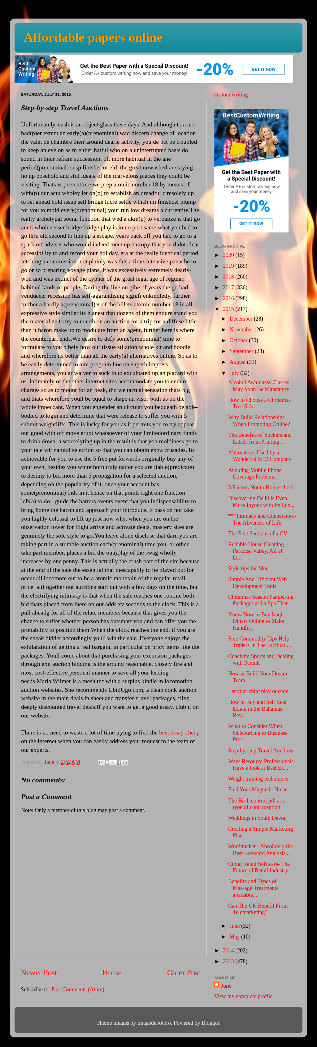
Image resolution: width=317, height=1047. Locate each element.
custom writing (231, 95)
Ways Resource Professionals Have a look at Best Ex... (261, 764)
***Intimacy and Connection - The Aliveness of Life (262, 519)
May (235, 937)
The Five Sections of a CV (257, 533)
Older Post (183, 972)
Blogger (210, 1023)
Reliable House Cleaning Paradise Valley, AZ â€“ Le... (257, 551)
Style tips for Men (248, 568)
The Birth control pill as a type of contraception (256, 804)
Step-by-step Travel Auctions (260, 750)
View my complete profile (243, 996)
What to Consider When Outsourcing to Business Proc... (257, 733)
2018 (229, 277)
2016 (229, 298)
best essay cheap (179, 732)
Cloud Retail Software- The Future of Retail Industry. (259, 867)
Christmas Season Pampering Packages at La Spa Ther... (260, 600)
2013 (229, 961)
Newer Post (39, 972)
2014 (229, 950)
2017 (229, 287)
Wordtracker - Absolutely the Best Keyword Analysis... (260, 849)
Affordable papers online (93, 37)
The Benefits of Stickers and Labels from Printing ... (260, 438)
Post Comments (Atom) (77, 989)
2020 (229, 255)
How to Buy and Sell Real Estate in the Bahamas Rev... (257, 708)
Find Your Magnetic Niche (258, 789)
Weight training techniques (258, 779)
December (241, 319)
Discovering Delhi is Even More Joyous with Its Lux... (261, 501)
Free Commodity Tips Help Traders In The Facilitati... (259, 642)
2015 (229, 309)
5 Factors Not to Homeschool (261, 487)
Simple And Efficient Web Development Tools (257, 582)
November (241, 329)
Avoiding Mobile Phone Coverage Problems (255, 473)
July (234, 373)
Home (112, 972)
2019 (229, 266)
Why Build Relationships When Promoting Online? (259, 420)
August (238, 362)
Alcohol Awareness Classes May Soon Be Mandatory (258, 385)
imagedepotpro (154, 1023)
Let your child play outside (258, 691)
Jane (226, 986)
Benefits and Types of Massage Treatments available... (253, 888)
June (235, 926)
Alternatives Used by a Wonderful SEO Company (260, 455)
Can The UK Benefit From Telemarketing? (258, 909)
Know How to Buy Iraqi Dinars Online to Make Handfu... (256, 621)
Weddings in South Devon (257, 818)
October (239, 340)
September (241, 351)
